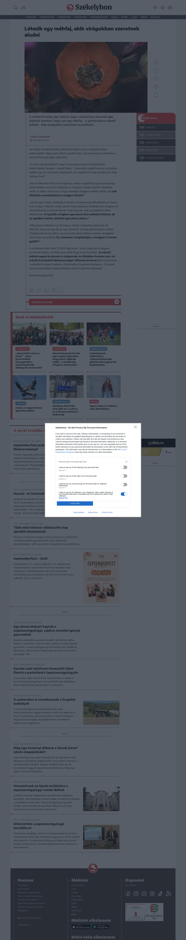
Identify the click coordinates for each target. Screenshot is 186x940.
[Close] (136, 428)
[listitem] (93, 461)
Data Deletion (79, 512)
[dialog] (93, 470)
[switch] (124, 467)
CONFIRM (75, 503)
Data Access (93, 512)
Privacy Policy (107, 512)
